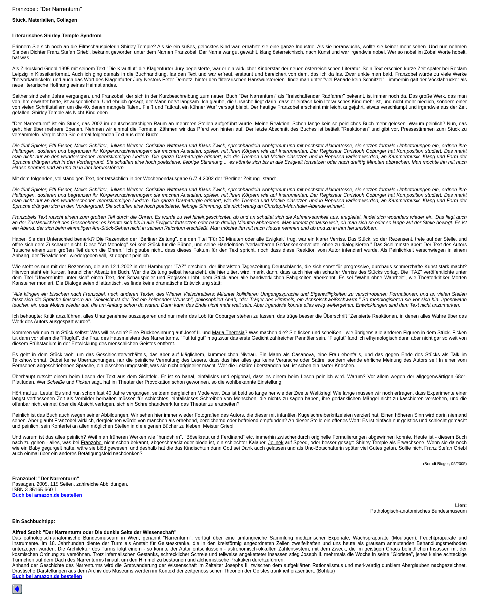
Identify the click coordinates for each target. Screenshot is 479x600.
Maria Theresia (228, 332)
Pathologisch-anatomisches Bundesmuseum (418, 511)
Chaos (393, 548)
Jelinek (275, 442)
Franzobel (92, 442)
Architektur (78, 548)
